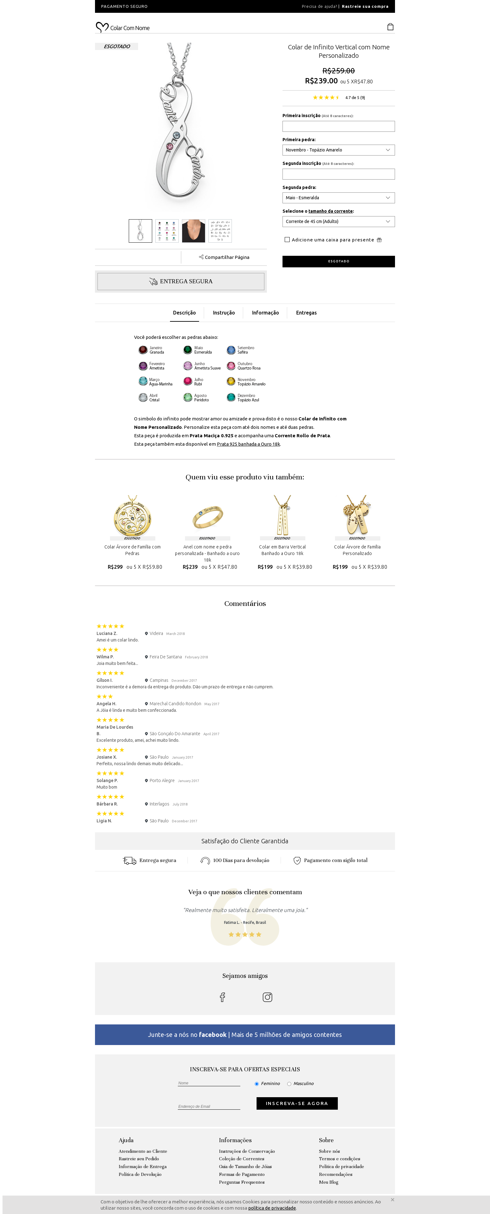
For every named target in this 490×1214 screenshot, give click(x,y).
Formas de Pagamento (242, 1174)
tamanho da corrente (330, 211)
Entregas (306, 312)
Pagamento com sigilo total (330, 860)
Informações (235, 1140)
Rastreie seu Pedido (139, 1159)
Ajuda (126, 1140)
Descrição (184, 312)
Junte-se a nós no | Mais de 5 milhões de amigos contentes (245, 1034)
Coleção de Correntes (241, 1159)
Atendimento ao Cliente (143, 1151)
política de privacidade (272, 1208)
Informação (265, 312)
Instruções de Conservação (247, 1151)
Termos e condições (339, 1159)
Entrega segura (149, 860)
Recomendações (335, 1174)
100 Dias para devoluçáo (234, 860)
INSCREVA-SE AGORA (297, 1103)
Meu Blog (328, 1182)
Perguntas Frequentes (242, 1182)
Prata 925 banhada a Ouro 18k (248, 444)
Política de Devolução (140, 1174)
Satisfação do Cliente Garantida (245, 841)
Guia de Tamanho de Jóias (245, 1166)
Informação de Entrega (143, 1166)
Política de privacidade (341, 1166)
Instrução (224, 312)
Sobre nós (329, 1151)
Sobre (326, 1140)
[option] (179, 6)
